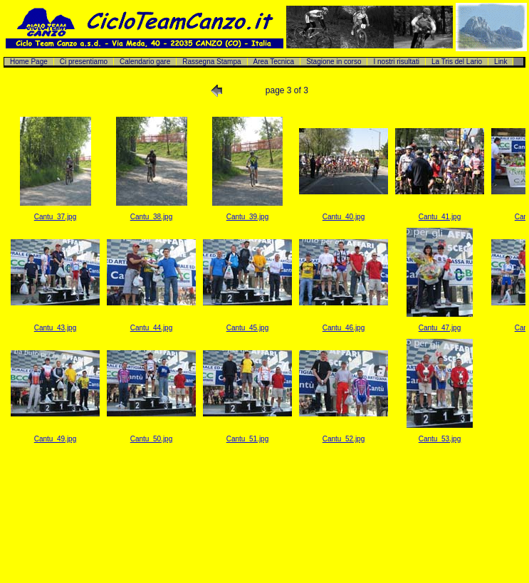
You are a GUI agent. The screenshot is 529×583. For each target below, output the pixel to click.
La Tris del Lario (456, 61)
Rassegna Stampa (211, 61)
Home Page (29, 61)
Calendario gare (145, 61)
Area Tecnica (274, 61)
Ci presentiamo (84, 61)
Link (500, 61)
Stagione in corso (333, 61)
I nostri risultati (396, 61)
